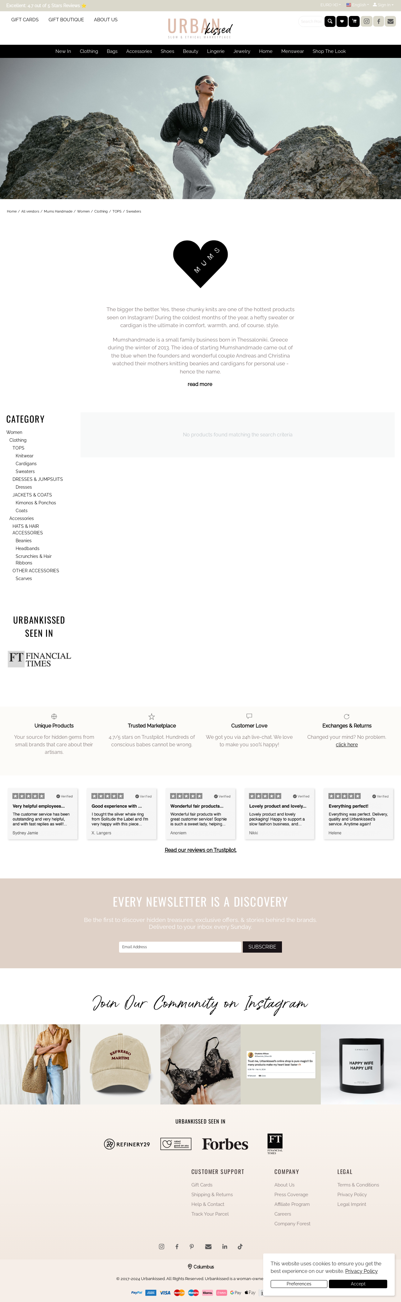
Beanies (24, 540)
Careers (282, 1214)
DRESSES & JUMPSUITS (38, 479)
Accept (358, 1283)
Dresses (24, 487)
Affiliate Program (292, 1204)
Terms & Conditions (358, 1185)
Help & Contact (207, 1204)
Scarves (24, 578)
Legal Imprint (351, 1204)
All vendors (30, 211)
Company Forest (292, 1224)
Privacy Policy (352, 1194)
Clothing (101, 211)
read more (200, 384)
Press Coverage (291, 1194)
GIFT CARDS (25, 20)
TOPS (117, 211)
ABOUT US (105, 20)
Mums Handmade (58, 211)
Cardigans (26, 463)
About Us (284, 1185)
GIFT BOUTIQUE (66, 20)
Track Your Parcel (210, 1214)
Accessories (21, 518)
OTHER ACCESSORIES (36, 570)
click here (347, 745)
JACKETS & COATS (32, 494)
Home (12, 211)
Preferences (299, 1283)
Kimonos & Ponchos (36, 502)
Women (83, 211)
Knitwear (25, 455)
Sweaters (25, 471)
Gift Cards (201, 1185)
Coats (22, 510)
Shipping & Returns (212, 1194)
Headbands (27, 548)
